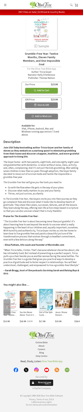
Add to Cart (41, 90)
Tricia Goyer (45, 72)
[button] (71, 5)
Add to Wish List (42, 116)
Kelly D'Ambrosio (46, 75)
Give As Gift (41, 105)
